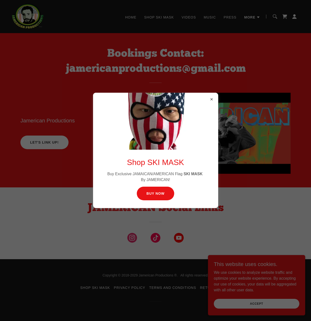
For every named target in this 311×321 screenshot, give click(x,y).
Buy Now (155, 193)
